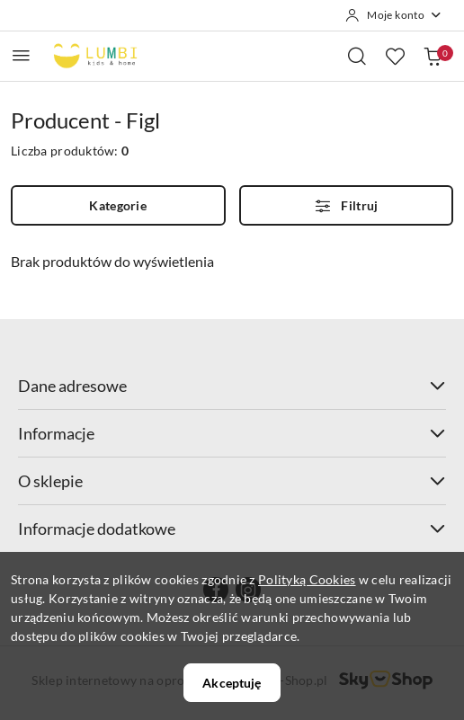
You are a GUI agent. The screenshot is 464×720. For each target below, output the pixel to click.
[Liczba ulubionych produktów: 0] (395, 56)
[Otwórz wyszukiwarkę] (357, 56)
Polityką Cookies (306, 579)
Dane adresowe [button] (232, 386)
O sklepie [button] (232, 481)
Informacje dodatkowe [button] (232, 528)
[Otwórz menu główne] (21, 55)
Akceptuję (231, 682)
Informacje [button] (232, 433)
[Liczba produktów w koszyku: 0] (432, 56)
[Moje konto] (393, 15)
